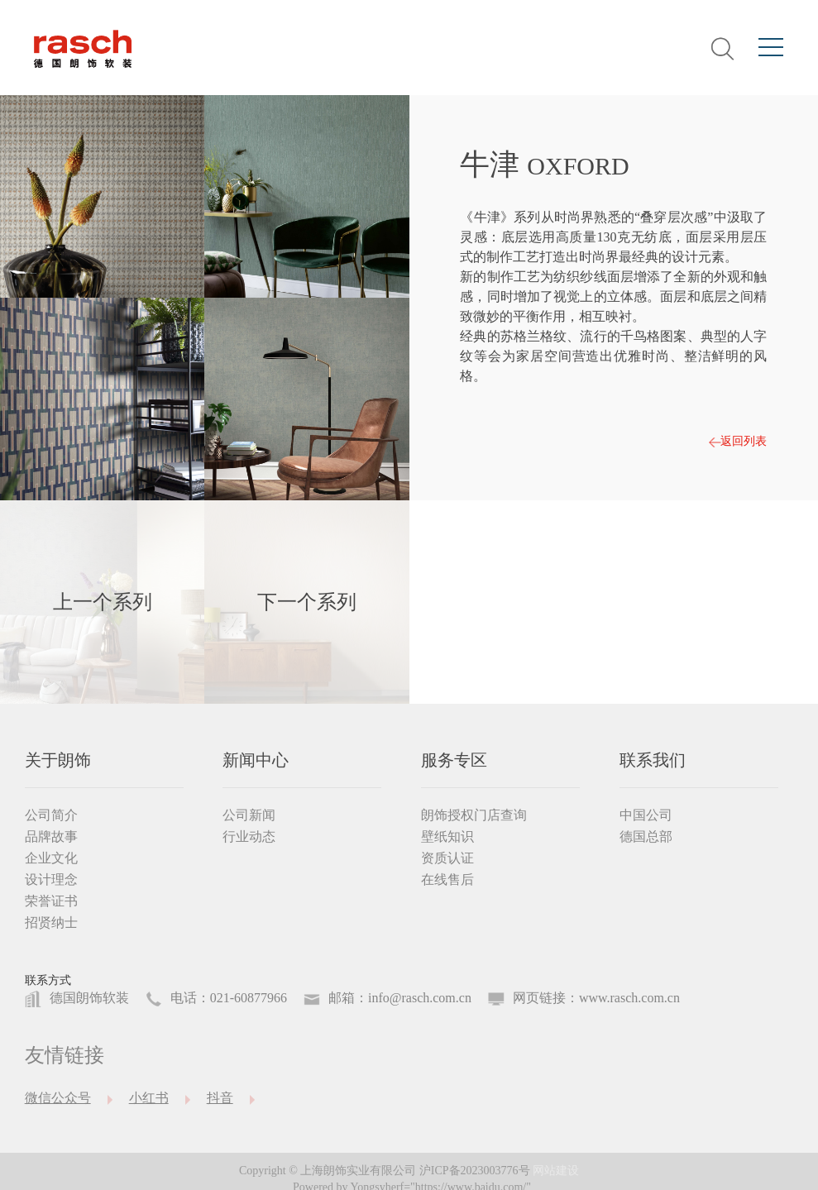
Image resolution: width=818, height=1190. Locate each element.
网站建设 (556, 1170)
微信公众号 (58, 1098)
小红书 (149, 1098)
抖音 (220, 1098)
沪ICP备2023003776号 (474, 1170)
